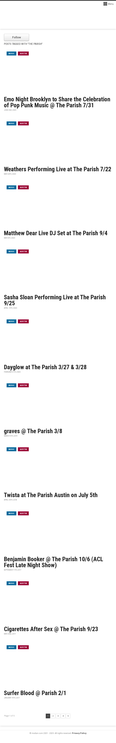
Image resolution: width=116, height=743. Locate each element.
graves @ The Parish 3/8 (33, 431)
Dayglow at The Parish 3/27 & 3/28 (45, 367)
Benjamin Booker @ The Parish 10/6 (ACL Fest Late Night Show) (53, 562)
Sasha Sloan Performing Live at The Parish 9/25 (55, 300)
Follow (16, 37)
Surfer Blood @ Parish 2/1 (35, 693)
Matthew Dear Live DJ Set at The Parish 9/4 (56, 233)
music (11, 53)
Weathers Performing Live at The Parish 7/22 (57, 169)
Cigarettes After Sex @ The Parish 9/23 (51, 629)
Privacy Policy (79, 733)
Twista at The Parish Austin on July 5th (51, 495)
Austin (23, 53)
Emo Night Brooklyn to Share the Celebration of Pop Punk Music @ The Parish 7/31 (57, 102)
